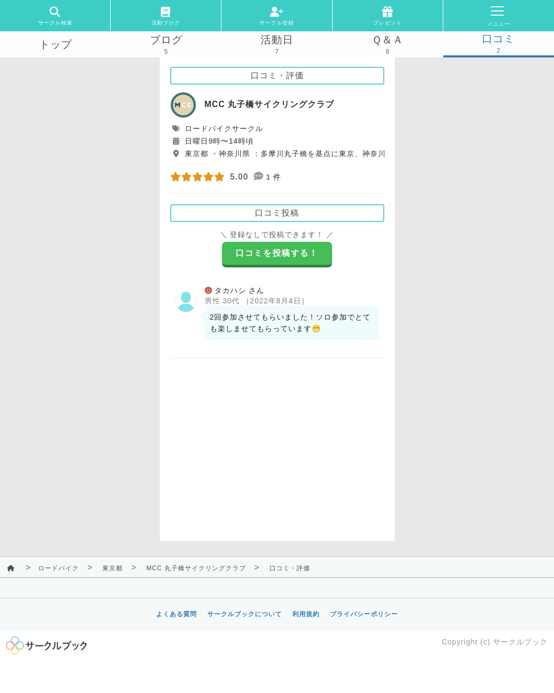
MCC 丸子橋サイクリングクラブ (196, 568)
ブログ (166, 39)
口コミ (498, 38)
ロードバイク (58, 568)
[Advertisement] (277, 442)
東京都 (112, 568)
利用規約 (306, 614)
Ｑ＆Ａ (388, 39)
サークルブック (520, 642)
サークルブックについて (244, 614)
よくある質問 (176, 614)
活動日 (277, 39)
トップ (55, 44)
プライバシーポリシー (364, 614)
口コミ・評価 (289, 568)
